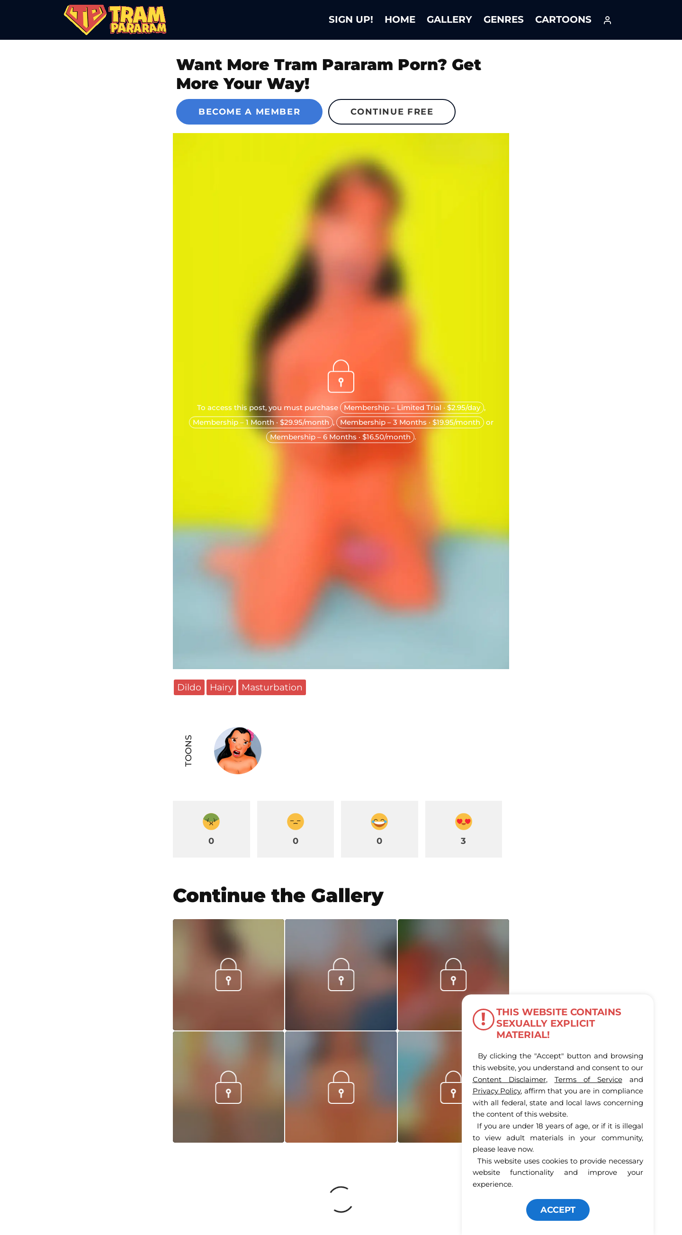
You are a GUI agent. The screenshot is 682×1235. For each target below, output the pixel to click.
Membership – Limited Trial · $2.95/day (412, 407)
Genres (504, 19)
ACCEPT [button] (557, 1210)
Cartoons (563, 19)
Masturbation (272, 687)
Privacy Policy (497, 1090)
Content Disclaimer (509, 1079)
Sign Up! (351, 19)
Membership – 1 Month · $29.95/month (261, 422)
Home (400, 19)
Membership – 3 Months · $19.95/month (410, 422)
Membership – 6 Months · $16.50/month (340, 437)
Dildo (189, 687)
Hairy (221, 687)
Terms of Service (588, 1079)
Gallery (449, 19)
